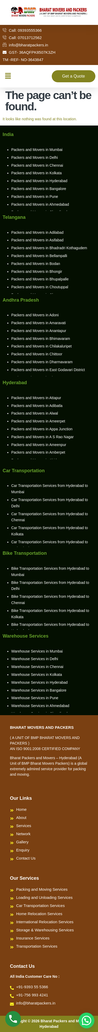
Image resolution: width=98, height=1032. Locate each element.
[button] (8, 76)
